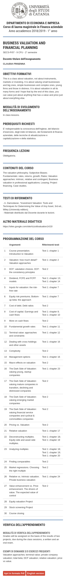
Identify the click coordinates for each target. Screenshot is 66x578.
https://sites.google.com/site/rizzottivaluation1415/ (28, 226)
